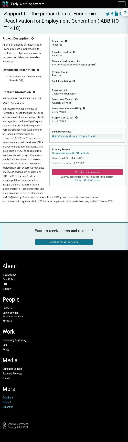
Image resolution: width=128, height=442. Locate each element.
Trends (6, 378)
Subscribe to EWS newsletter (64, 242)
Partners (7, 308)
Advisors (7, 321)
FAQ (5, 284)
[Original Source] (87, 136)
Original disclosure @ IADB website (71, 152)
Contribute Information (87, 172)
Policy (6, 349)
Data (5, 344)
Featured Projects (12, 373)
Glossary (7, 288)
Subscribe (8, 407)
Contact (7, 402)
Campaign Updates (12, 368)
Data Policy (9, 279)
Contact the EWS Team (87, 180)
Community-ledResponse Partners (13, 314)
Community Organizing (14, 340)
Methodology (9, 274)
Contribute (8, 397)
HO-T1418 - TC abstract (64, 136)
